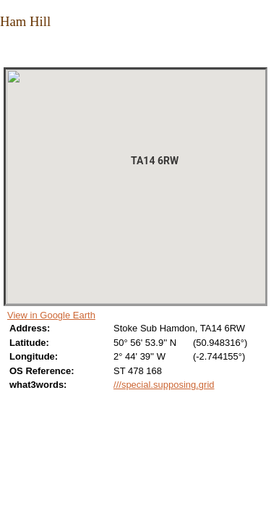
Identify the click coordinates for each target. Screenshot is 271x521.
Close (9, 51)
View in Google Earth (51, 315)
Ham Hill (25, 21)
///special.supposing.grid (163, 384)
